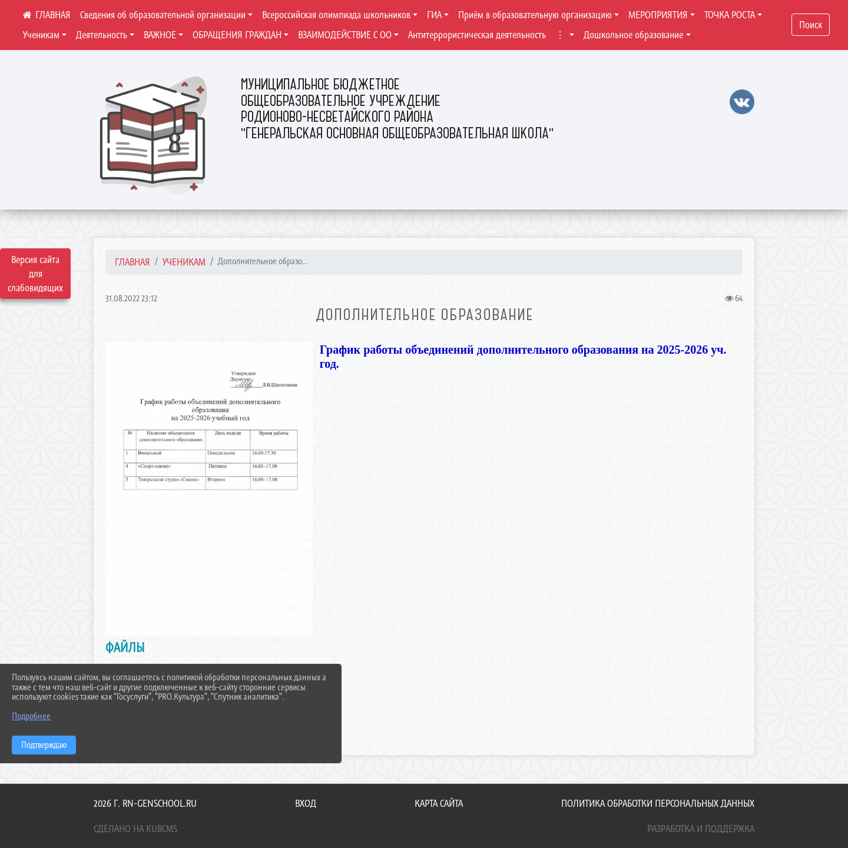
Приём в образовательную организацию (535, 14)
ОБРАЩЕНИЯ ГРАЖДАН (237, 34)
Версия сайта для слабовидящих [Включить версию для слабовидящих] (35, 273)
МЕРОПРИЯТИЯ (658, 14)
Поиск (810, 24)
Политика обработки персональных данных (657, 803)
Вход (305, 803)
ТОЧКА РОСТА (729, 14)
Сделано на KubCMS (135, 828)
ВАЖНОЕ (160, 34)
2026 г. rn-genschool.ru (145, 803)
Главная (132, 261)
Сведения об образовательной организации (163, 14)
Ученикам (41, 34)
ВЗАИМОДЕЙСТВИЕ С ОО (345, 34)
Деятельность (101, 34)
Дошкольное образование (633, 34)
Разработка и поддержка (700, 828)
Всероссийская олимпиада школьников (336, 14)
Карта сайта (439, 803)
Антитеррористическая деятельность (477, 34)
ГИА (434, 14)
